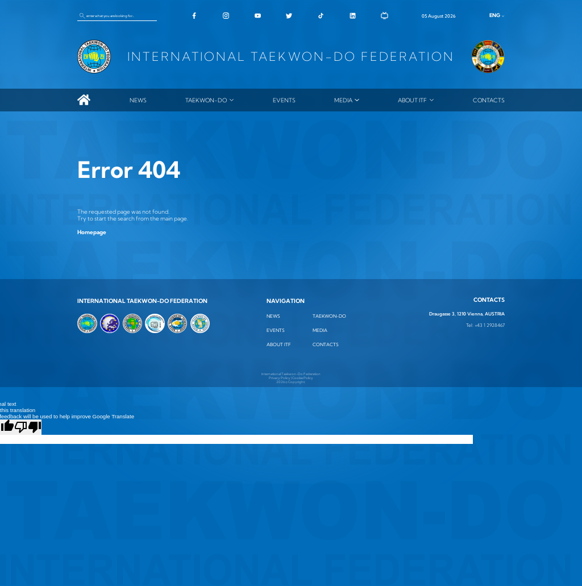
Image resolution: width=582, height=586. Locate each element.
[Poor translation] (27, 427)
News (138, 100)
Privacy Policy (279, 378)
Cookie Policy (302, 378)
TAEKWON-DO (206, 100)
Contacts (489, 100)
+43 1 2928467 (490, 325)
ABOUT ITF (412, 100)
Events (284, 100)
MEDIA (343, 100)
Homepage (91, 231)
